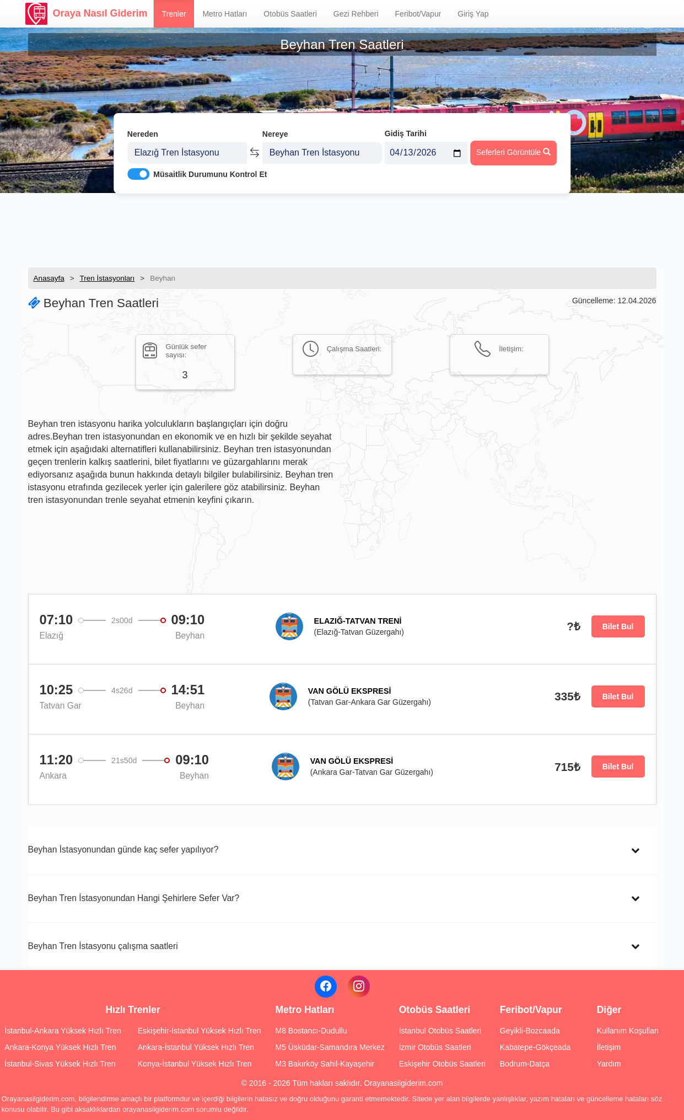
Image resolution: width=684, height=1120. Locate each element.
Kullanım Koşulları (628, 1030)
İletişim (609, 1047)
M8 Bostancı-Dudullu (311, 1030)
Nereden (142, 131)
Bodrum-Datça (525, 1063)
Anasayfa (49, 278)
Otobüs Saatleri (290, 13)
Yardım (609, 1063)
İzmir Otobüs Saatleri (435, 1047)
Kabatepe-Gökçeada (535, 1047)
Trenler (174, 13)
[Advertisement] (342, 229)
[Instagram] (359, 987)
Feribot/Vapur (418, 13)
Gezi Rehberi (356, 13)
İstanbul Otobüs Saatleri (440, 1030)
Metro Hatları (224, 13)
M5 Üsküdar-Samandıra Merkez (329, 1047)
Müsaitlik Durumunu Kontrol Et (210, 171)
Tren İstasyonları (107, 278)
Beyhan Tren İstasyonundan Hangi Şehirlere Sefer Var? (134, 898)
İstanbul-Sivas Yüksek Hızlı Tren (59, 1063)
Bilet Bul (618, 626)
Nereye (275, 131)
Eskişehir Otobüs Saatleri (442, 1063)
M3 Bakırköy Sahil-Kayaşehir (324, 1063)
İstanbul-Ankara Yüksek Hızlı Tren (62, 1030)
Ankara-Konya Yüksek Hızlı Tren (60, 1047)
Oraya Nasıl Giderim (86, 14)
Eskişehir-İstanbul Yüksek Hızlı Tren (199, 1030)
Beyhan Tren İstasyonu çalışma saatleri (103, 946)
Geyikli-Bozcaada (530, 1030)
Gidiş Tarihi (406, 130)
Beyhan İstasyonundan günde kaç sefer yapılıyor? (123, 849)
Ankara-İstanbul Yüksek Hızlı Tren (196, 1047)
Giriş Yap (472, 13)
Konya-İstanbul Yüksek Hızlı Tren (195, 1063)
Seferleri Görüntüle (513, 149)
